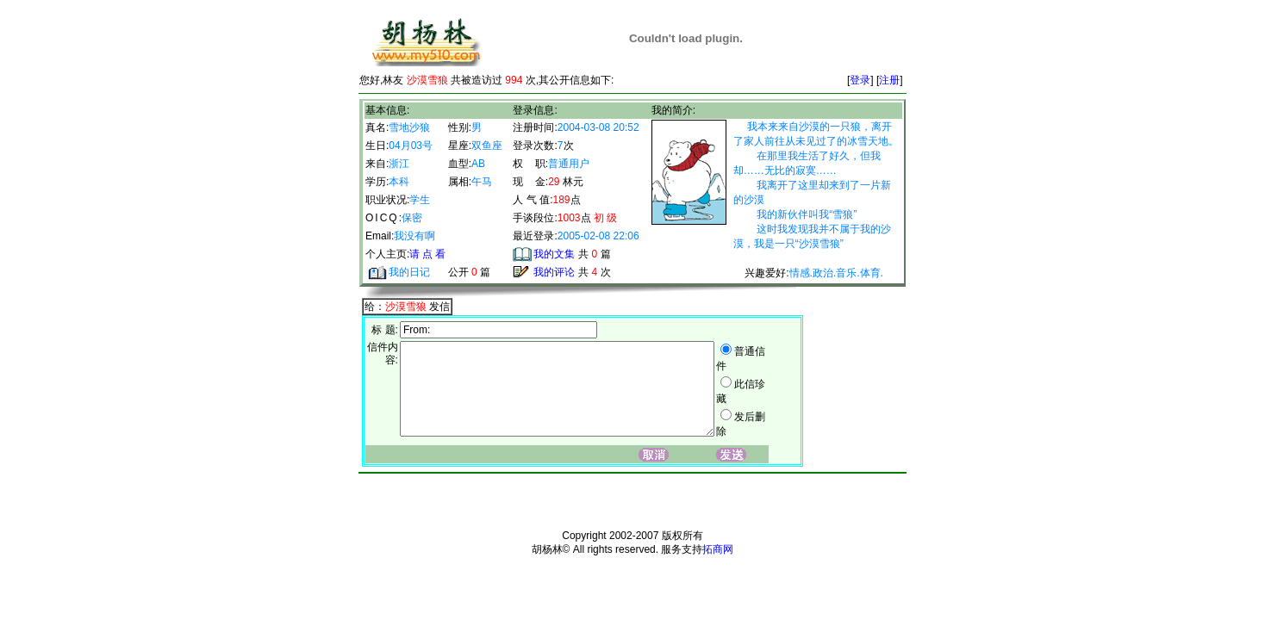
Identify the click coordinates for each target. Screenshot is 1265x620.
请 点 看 (427, 254)
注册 (889, 80)
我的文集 (554, 254)
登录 (860, 80)
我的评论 (554, 272)
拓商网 (717, 565)
